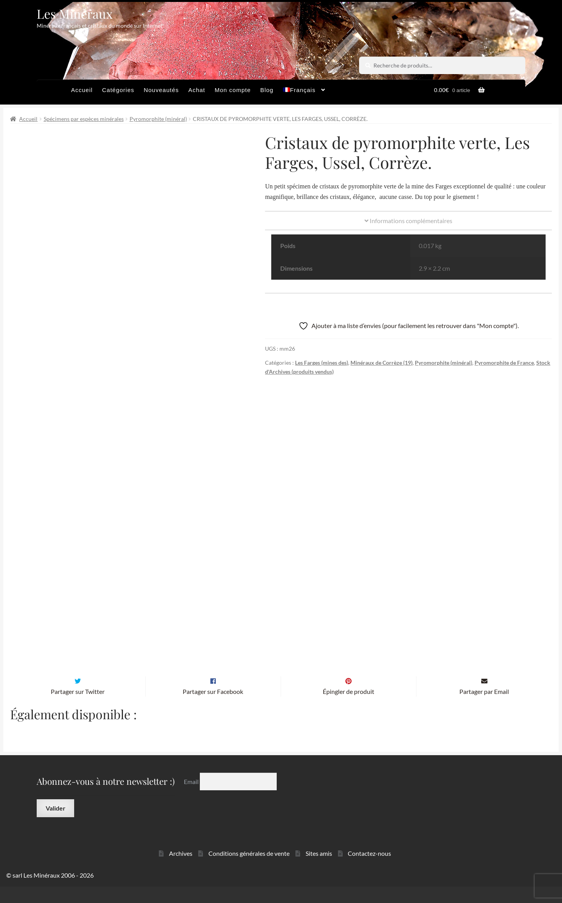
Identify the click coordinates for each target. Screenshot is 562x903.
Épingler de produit (348, 707)
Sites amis (319, 869)
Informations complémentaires (408, 220)
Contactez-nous (369, 869)
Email (192, 798)
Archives (180, 869)
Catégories (118, 90)
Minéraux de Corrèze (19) (381, 362)
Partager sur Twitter (78, 707)
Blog (267, 90)
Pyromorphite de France (504, 362)
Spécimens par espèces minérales (84, 118)
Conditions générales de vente (249, 869)
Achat (196, 90)
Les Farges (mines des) (321, 362)
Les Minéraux (75, 13)
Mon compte (233, 90)
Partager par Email (484, 707)
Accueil (81, 90)
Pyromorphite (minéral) (158, 118)
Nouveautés (161, 90)
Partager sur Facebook (213, 707)
